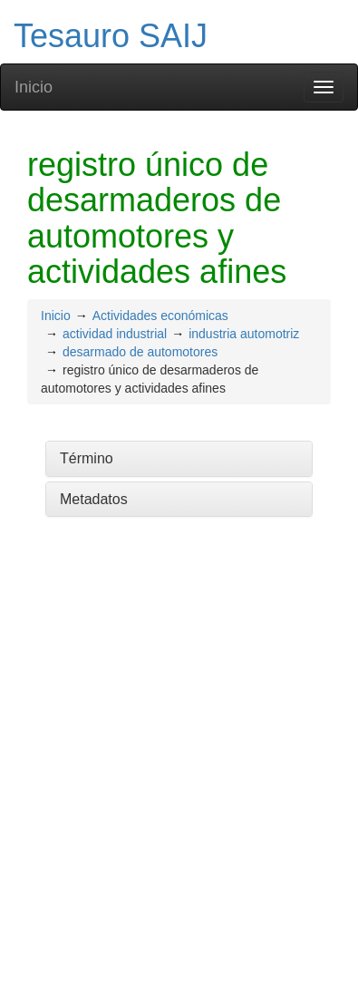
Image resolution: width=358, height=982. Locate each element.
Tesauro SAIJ (111, 35)
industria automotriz (244, 333)
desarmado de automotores (140, 352)
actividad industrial (115, 333)
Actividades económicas (160, 315)
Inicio (34, 87)
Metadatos (94, 499)
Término (86, 458)
